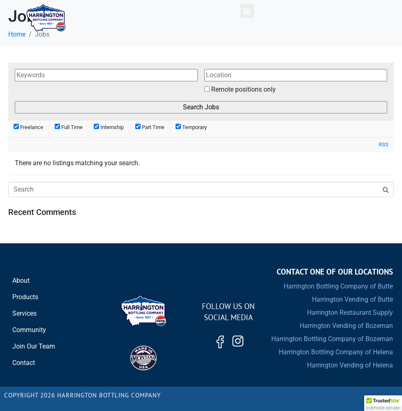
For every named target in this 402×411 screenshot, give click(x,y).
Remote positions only (243, 89)
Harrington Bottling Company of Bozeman (332, 339)
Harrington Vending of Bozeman (346, 326)
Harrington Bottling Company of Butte (338, 286)
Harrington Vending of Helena (350, 365)
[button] (247, 11)
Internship (109, 127)
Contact (23, 363)
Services (24, 313)
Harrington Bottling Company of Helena (336, 352)
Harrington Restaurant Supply (350, 312)
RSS (383, 144)
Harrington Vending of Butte (352, 299)
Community (29, 330)
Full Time (69, 127)
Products (25, 297)
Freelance (28, 127)
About (21, 280)
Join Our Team (33, 346)
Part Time (149, 127)
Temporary (191, 127)
